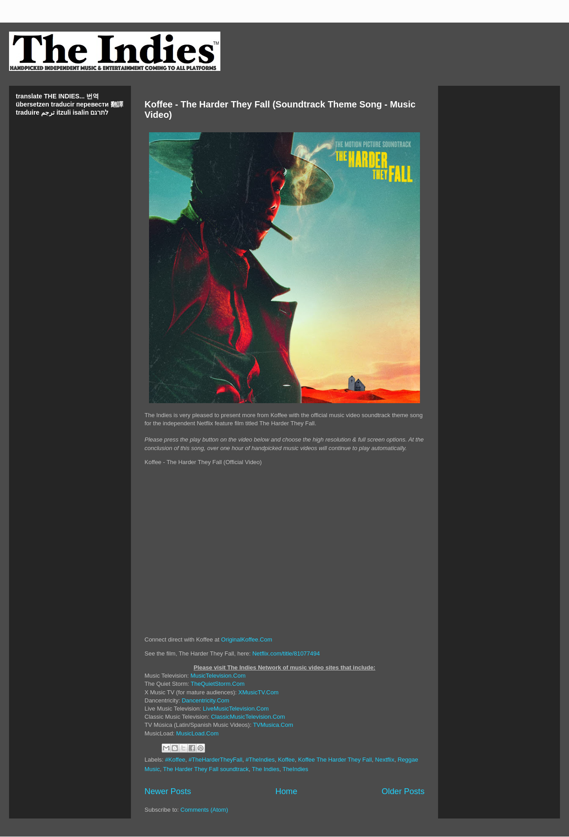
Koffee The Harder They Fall (335, 759)
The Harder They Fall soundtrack (206, 769)
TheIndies (295, 769)
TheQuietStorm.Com (217, 683)
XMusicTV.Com (258, 692)
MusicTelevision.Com (218, 675)
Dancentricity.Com (205, 700)
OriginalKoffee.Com (246, 639)
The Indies (266, 769)
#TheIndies (260, 759)
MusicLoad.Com (197, 733)
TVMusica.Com (273, 724)
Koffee (286, 759)
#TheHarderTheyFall (215, 759)
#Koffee (175, 759)
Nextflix (385, 759)
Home (286, 791)
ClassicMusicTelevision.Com (248, 716)
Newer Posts (168, 791)
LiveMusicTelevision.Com (236, 708)
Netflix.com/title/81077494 (286, 653)
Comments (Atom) (204, 809)
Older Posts (403, 791)
